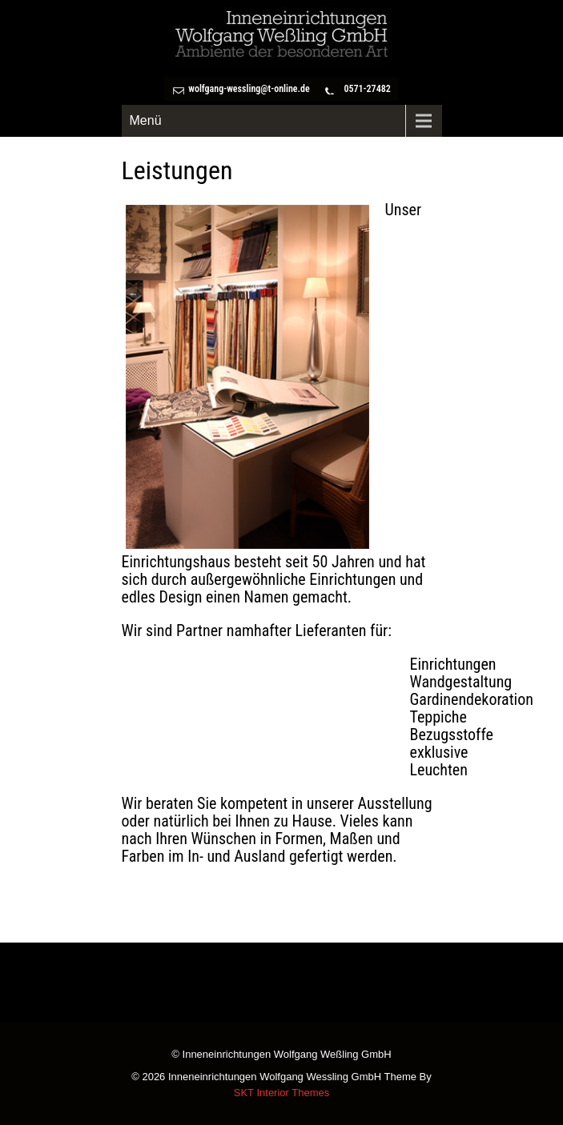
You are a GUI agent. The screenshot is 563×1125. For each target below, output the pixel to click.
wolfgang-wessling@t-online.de (248, 88)
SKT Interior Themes (281, 1093)
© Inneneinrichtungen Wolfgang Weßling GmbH (281, 1055)
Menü (146, 120)
